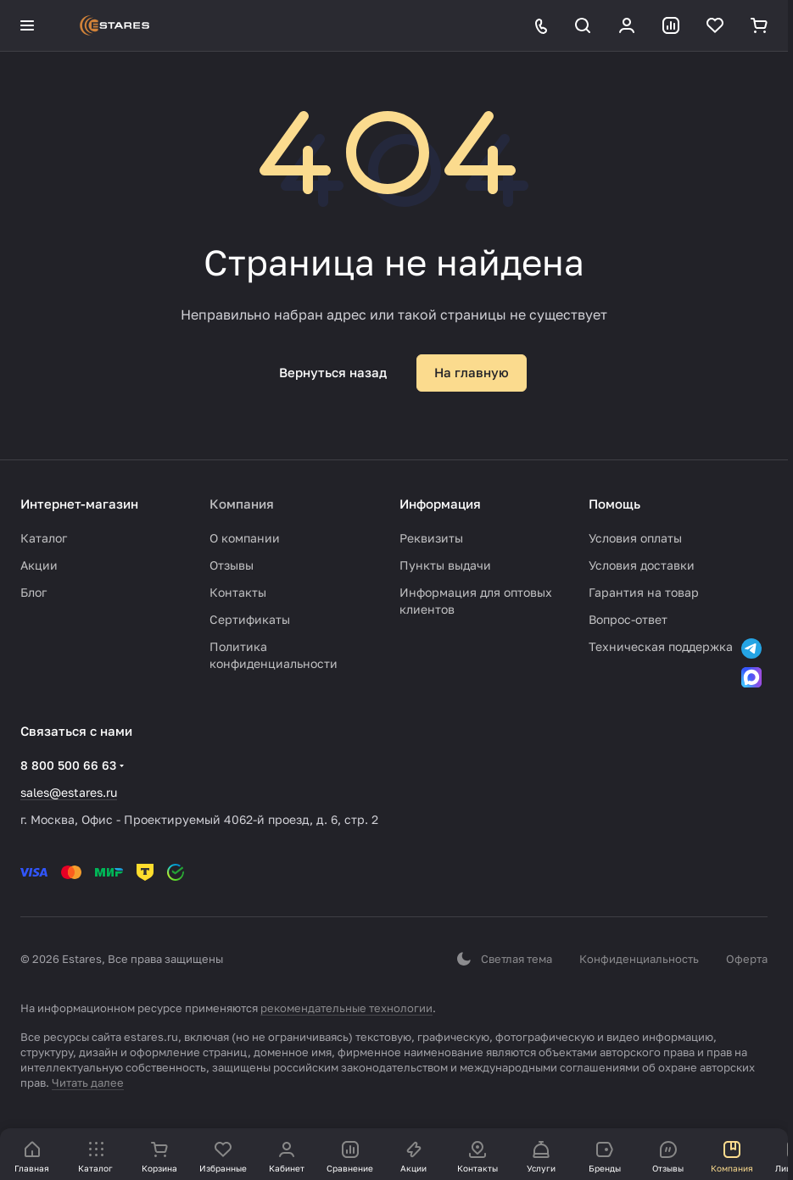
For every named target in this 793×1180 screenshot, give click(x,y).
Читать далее (88, 1082)
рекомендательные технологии (346, 1008)
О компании (244, 538)
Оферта (747, 959)
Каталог (43, 538)
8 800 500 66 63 (68, 765)
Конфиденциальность (639, 959)
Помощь (614, 503)
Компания (241, 503)
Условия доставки (642, 565)
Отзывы (231, 565)
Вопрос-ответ (628, 619)
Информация (440, 503)
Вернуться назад (333, 372)
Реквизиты (431, 538)
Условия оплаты (635, 538)
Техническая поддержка (661, 646)
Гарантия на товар (644, 592)
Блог (33, 592)
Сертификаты (249, 619)
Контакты (237, 592)
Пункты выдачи (445, 565)
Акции (39, 565)
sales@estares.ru (68, 792)
